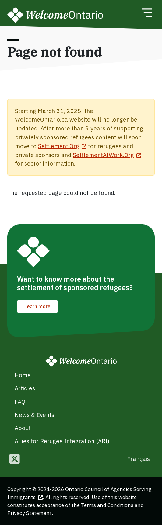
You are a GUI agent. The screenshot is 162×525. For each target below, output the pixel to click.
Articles (25, 388)
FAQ (20, 401)
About (23, 428)
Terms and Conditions (107, 505)
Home (23, 375)
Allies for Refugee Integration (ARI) (62, 441)
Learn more (37, 306)
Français (138, 458)
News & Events (34, 414)
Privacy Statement (29, 512)
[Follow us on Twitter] (14, 459)
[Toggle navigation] (147, 12)
